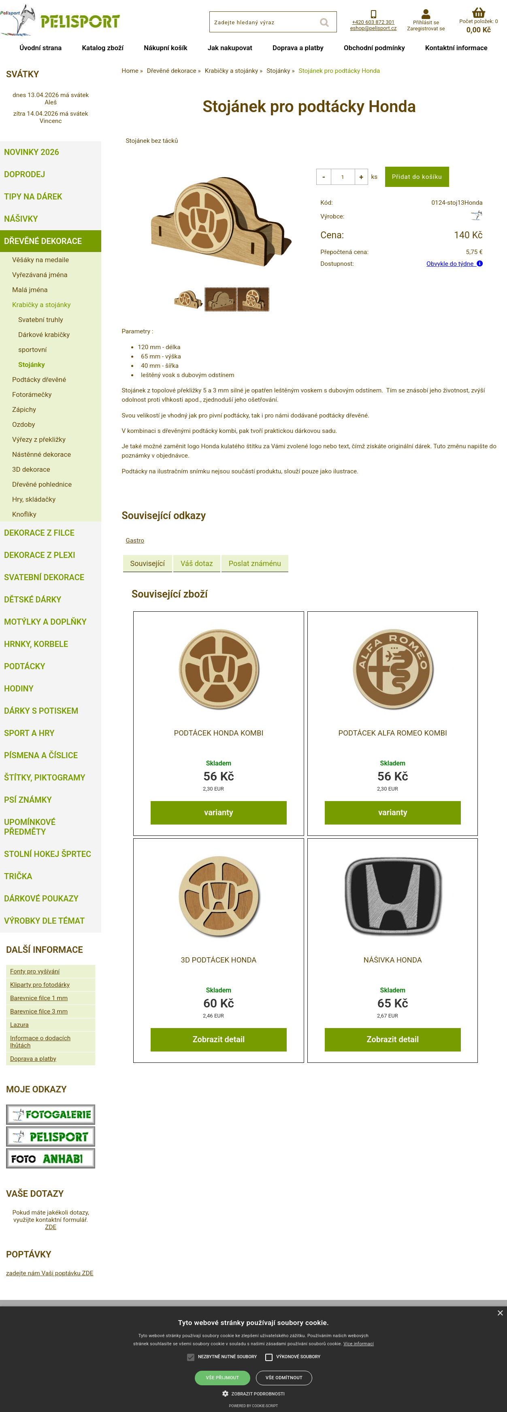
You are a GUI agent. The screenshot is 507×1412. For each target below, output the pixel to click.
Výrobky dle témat (44, 921)
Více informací (358, 1343)
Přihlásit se (426, 22)
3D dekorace (31, 469)
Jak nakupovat (230, 48)
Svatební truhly (40, 320)
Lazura (19, 1024)
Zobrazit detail (219, 1039)
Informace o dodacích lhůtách (40, 1042)
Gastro (135, 540)
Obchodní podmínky (374, 48)
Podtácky (24, 666)
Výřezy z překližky (39, 439)
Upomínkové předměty (29, 827)
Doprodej (24, 174)
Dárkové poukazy (41, 898)
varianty (218, 812)
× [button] (500, 1313)
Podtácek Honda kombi (219, 733)
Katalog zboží (103, 48)
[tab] (147, 563)
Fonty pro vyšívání (35, 971)
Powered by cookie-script (253, 1406)
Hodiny (19, 688)
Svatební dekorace (44, 577)
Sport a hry (29, 733)
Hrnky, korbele (36, 644)
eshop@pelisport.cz (373, 28)
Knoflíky (24, 514)
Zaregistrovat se (426, 28)
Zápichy (24, 409)
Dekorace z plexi (39, 555)
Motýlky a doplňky (45, 622)
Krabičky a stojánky (41, 305)
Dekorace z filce (39, 533)
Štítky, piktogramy (44, 777)
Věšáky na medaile (40, 260)
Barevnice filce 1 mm (39, 998)
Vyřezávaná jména (40, 275)
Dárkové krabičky (44, 335)
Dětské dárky (32, 599)
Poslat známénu (255, 563)
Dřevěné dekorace (43, 241)
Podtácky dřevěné (39, 379)
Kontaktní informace (456, 48)
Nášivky (21, 219)
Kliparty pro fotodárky (40, 984)
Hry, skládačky (33, 499)
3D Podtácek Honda (219, 960)
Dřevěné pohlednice (42, 484)
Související (147, 563)
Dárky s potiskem (41, 711)
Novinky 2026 (31, 152)
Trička (18, 876)
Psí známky (28, 800)
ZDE (50, 1227)
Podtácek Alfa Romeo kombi (393, 733)
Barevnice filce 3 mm (39, 1011)
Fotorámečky (31, 394)
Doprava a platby (298, 48)
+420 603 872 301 (373, 22)
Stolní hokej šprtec (47, 854)
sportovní (32, 350)
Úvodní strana (40, 48)
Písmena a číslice (41, 755)
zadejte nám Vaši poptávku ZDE (50, 1273)
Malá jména (30, 290)
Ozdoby (23, 424)
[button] (253, 1393)
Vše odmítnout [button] (284, 1377)
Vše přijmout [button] (222, 1377)
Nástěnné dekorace (41, 454)
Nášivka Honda (393, 960)
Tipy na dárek (33, 196)
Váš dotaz (197, 563)
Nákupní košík (165, 48)
